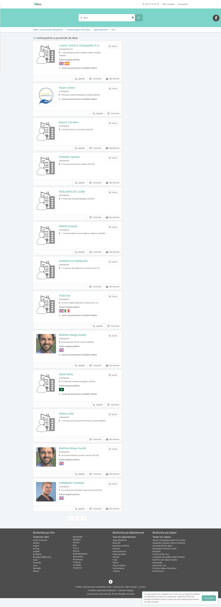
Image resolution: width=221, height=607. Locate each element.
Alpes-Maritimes (120, 549)
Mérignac (77, 549)
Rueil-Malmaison (80, 563)
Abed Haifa (67, 380)
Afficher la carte (157, 76)
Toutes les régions (162, 546)
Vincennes (77, 577)
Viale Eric (66, 301)
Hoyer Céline (68, 87)
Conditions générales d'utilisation (102, 599)
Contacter (95, 79)
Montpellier (78, 546)
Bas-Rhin (117, 552)
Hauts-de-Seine (119, 563)
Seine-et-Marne (119, 574)
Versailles (77, 574)
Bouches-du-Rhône (121, 555)
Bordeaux (37, 563)
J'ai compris (209, 598)
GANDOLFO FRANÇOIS (74, 266)
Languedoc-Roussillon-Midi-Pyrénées (169, 566)
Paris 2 (76, 557)
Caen (35, 569)
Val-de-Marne (118, 577)
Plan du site (118, 596)
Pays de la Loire (159, 574)
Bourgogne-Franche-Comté (164, 557)
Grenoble (37, 571)
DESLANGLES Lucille (73, 194)
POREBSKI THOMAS (72, 491)
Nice (75, 554)
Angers (36, 555)
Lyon (35, 574)
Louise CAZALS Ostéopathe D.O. (80, 45)
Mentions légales (126, 599)
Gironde (116, 557)
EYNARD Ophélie (70, 159)
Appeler (80, 79)
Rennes (76, 560)
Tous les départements (124, 546)
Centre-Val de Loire (161, 563)
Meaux (36, 580)
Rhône (115, 571)
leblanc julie (67, 419)
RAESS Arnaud (69, 230)
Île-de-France (158, 580)
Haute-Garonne (119, 560)
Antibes (36, 560)
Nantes (76, 551)
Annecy (36, 557)
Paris (115, 569)
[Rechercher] (139, 17)
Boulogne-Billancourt (42, 566)
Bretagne (157, 560)
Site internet (112, 79)
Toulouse (77, 571)
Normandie (157, 571)
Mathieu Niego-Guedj (73, 341)
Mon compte (168, 4)
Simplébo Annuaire (126, 603)
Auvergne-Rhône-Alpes (162, 555)
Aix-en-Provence (40, 549)
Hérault (116, 566)
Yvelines (116, 580)
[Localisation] (107, 17)
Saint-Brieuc (78, 565)
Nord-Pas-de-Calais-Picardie (165, 569)
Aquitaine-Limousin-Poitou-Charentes (169, 552)
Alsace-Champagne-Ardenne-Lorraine (169, 549)
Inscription (183, 4)
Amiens (36, 552)
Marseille (37, 577)
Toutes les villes (41, 546)
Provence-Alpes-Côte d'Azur (164, 577)
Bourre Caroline (69, 123)
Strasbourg (78, 568)
